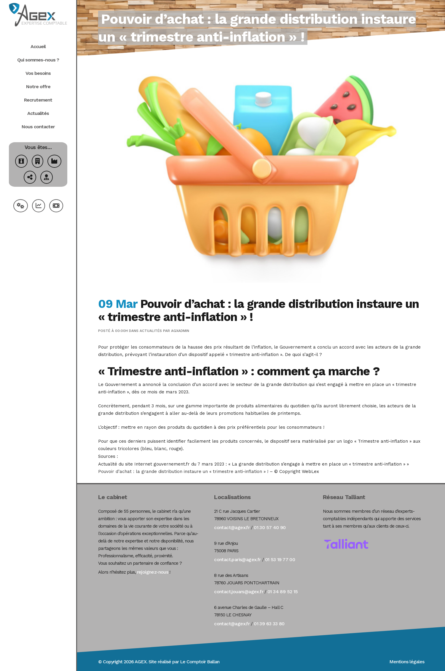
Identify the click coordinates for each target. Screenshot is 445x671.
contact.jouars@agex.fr (238, 591)
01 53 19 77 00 (280, 559)
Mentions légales (406, 661)
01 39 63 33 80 (269, 623)
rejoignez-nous (152, 572)
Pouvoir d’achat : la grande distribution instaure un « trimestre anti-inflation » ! (183, 471)
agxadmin (180, 331)
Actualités (151, 331)
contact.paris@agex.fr (237, 559)
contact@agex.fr (232, 527)
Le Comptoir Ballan (199, 661)
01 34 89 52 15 (282, 591)
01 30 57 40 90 (270, 527)
